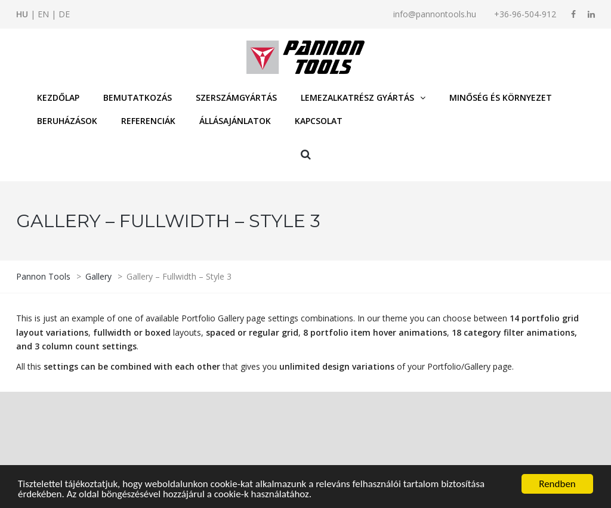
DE (64, 14)
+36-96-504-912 (525, 14)
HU (22, 14)
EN (43, 14)
